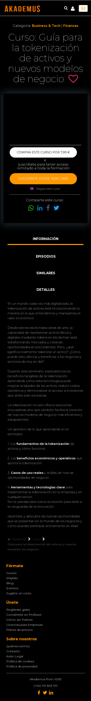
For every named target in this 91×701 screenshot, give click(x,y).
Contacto (13, 651)
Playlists (12, 578)
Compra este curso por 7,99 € (43, 152)
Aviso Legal (14, 656)
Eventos (12, 588)
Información (45, 239)
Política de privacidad (21, 666)
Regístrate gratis (18, 609)
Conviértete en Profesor (24, 615)
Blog (9, 583)
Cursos (11, 573)
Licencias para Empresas (24, 625)
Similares (45, 273)
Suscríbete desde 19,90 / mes (43, 179)
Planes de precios (19, 630)
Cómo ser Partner (19, 620)
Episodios (46, 256)
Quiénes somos (18, 646)
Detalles (46, 290)
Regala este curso (45, 189)
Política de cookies (20, 661)
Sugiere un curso (18, 593)
